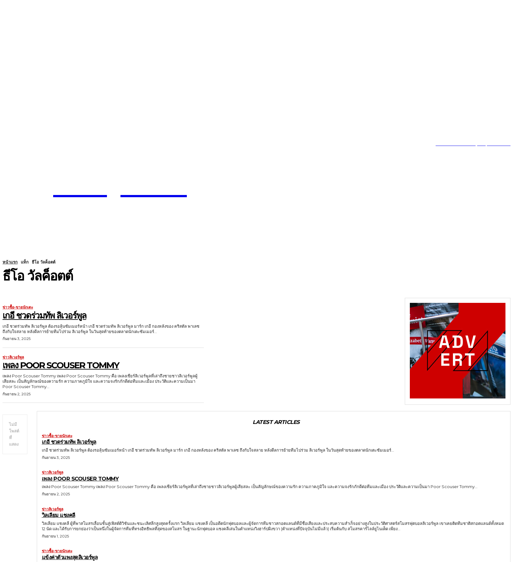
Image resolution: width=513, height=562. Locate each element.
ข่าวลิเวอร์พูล (13, 357)
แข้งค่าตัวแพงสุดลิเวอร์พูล (70, 557)
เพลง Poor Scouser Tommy (62, 365)
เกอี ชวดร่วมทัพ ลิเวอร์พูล (45, 315)
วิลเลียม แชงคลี (59, 515)
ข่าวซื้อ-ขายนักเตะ (18, 307)
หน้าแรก (10, 261)
